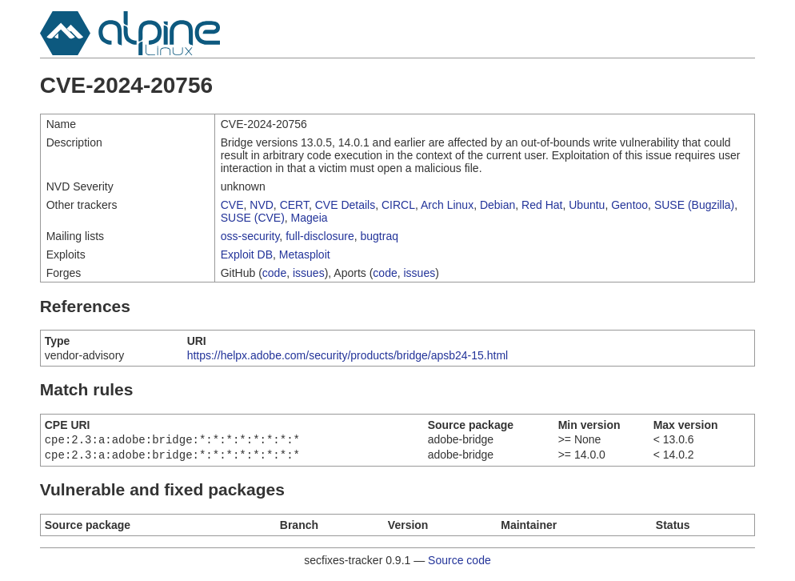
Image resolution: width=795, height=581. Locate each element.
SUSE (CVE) (253, 217)
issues (309, 272)
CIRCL (398, 204)
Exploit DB (247, 254)
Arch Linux (447, 204)
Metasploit (304, 254)
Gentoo (629, 204)
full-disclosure (320, 236)
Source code (459, 563)
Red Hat (541, 204)
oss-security (250, 236)
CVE (232, 204)
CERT (294, 204)
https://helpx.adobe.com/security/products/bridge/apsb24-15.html (348, 355)
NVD (262, 204)
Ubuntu (587, 204)
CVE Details (345, 204)
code (274, 272)
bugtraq (379, 236)
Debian (497, 204)
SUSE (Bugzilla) (694, 204)
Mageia (309, 217)
